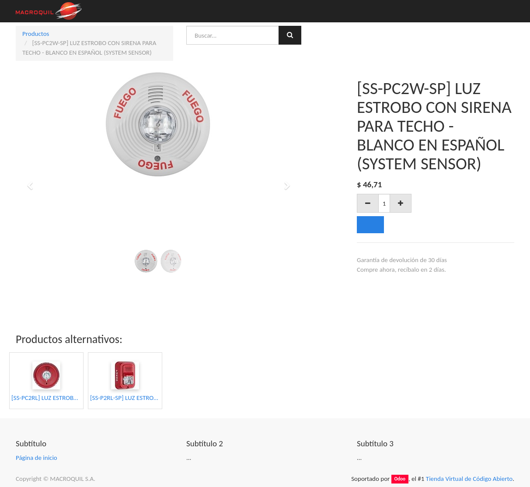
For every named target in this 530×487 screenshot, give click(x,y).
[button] (32, 181)
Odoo (399, 479)
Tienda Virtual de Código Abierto (469, 479)
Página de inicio (36, 458)
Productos (35, 34)
